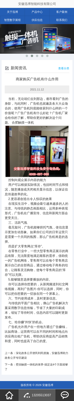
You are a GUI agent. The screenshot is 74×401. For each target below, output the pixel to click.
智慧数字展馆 (12, 20)
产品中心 (37, 11)
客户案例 (61, 11)
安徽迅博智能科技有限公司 (37, 4)
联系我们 (61, 20)
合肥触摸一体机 (23, 122)
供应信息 (37, 20)
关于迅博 (12, 11)
